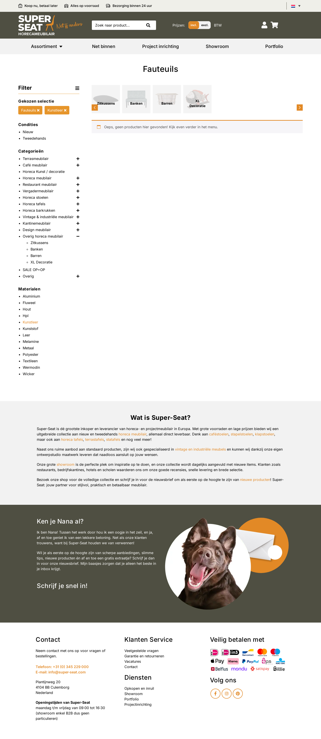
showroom (65, 464)
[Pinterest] (238, 694)
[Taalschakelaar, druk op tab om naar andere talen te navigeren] (296, 6)
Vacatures (132, 661)
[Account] (264, 25)
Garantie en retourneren (144, 656)
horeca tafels (72, 439)
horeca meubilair (132, 434)
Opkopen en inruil (139, 688)
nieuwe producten (255, 479)
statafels (113, 439)
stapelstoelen (242, 434)
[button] (149, 25)
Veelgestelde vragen (141, 650)
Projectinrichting (138, 704)
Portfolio (131, 699)
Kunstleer (56, 110)
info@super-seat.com (67, 672)
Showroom (133, 693)
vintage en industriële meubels (200, 449)
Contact (131, 666)
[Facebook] (215, 694)
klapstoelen (264, 434)
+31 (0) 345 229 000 (71, 666)
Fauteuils (30, 110)
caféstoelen (218, 434)
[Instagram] (227, 694)
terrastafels (94, 439)
